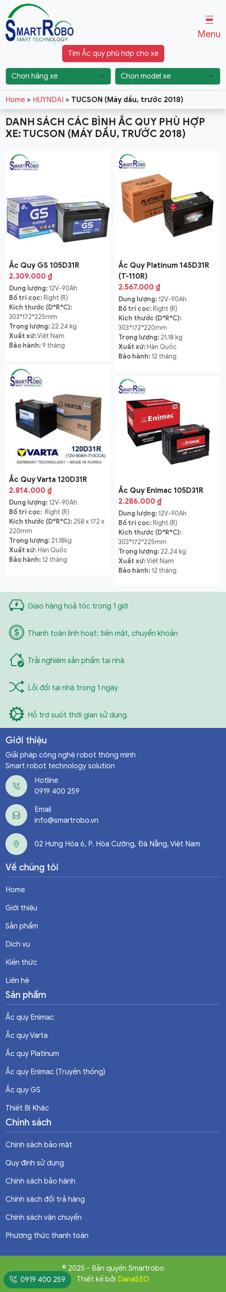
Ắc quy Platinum (32, 1053)
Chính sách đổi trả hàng (45, 1199)
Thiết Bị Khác (27, 1108)
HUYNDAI (48, 99)
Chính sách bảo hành (40, 1181)
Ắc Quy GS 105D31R (44, 265)
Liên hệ (17, 980)
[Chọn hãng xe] (58, 76)
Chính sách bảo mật (38, 1145)
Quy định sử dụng (34, 1163)
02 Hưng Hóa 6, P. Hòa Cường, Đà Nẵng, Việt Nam (117, 844)
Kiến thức (21, 962)
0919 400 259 (56, 791)
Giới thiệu (21, 908)
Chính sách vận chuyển (43, 1217)
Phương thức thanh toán (46, 1235)
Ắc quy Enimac (29, 1017)
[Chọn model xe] (168, 76)
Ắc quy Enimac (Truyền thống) (55, 1071)
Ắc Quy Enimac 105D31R (160, 490)
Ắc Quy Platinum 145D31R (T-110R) (163, 271)
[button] (209, 27)
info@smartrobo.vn (66, 820)
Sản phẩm (21, 926)
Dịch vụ (17, 944)
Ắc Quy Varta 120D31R (48, 479)
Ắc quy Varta (26, 1035)
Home (15, 99)
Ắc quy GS (22, 1090)
